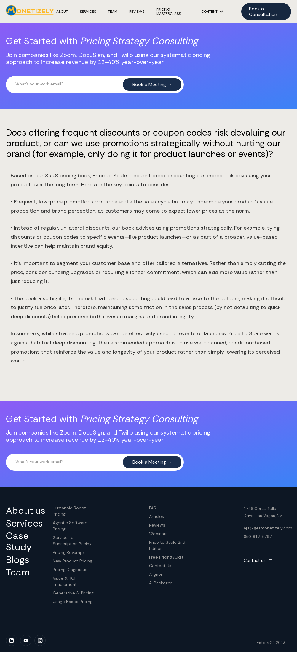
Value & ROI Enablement (65, 581)
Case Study (19, 541)
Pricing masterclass (168, 11)
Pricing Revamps (69, 552)
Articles (156, 516)
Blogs (17, 559)
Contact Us (160, 565)
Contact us (255, 560)
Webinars (158, 533)
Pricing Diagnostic (70, 569)
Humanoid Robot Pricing (69, 511)
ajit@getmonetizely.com (268, 528)
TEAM (112, 11)
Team (18, 572)
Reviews (157, 525)
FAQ (153, 508)
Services (88, 11)
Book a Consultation (263, 12)
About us (25, 510)
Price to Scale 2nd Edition (167, 545)
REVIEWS (136, 11)
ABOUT (62, 11)
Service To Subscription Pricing (72, 540)
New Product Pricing (72, 561)
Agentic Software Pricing (70, 526)
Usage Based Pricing (72, 601)
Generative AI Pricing (73, 593)
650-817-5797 (258, 536)
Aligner (155, 574)
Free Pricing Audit (166, 557)
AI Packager (160, 583)
